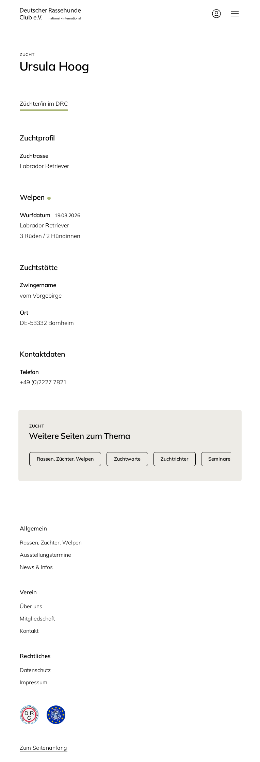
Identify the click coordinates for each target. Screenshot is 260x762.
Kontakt (29, 630)
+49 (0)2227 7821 (43, 382)
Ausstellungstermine (45, 554)
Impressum (33, 682)
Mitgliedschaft (37, 618)
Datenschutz (35, 670)
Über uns (31, 606)
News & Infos (36, 567)
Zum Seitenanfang (43, 747)
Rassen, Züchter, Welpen (51, 542)
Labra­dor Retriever (44, 165)
